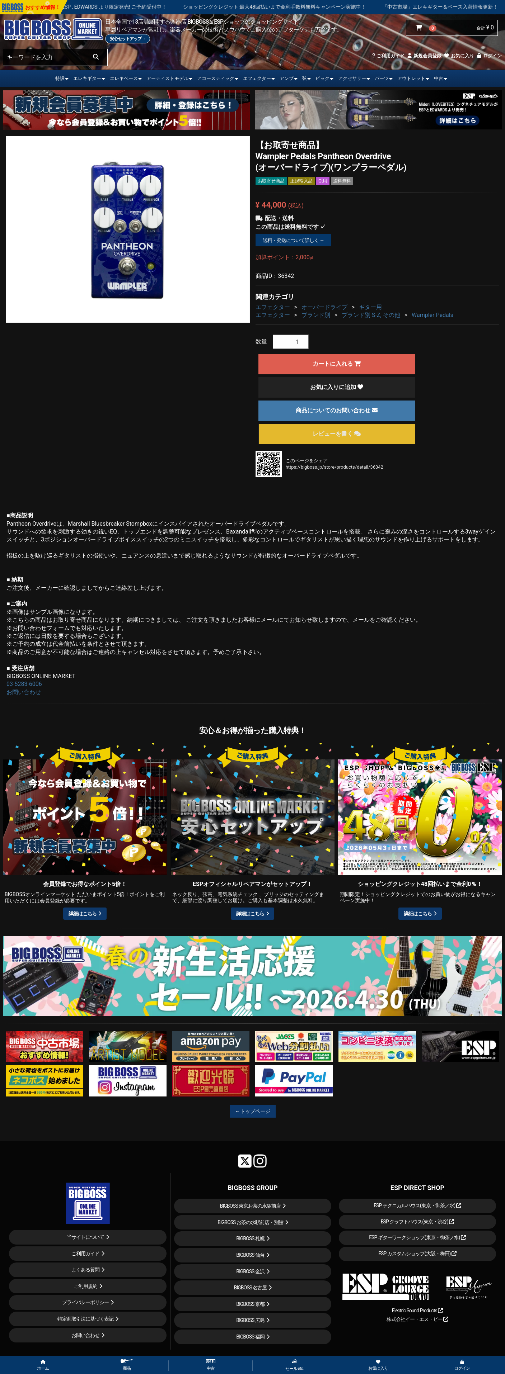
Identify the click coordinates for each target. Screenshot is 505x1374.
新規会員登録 (424, 55)
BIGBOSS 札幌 (250, 1238)
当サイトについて (85, 1237)
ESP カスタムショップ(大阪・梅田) (417, 1253)
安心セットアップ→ (127, 38)
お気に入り (459, 55)
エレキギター (87, 78)
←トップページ (252, 1111)
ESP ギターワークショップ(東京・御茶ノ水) (417, 1237)
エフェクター (257, 78)
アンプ (287, 78)
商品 (127, 1365)
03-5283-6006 (24, 684)
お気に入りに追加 (336, 387)
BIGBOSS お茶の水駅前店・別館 (250, 1222)
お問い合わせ (23, 692)
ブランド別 (315, 315)
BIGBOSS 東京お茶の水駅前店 (250, 1206)
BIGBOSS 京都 (250, 1304)
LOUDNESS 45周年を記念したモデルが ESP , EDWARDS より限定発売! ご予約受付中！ (117, 7)
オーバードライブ (324, 307)
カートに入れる (337, 363)
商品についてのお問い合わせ (337, 410)
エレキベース (124, 78)
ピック (322, 78)
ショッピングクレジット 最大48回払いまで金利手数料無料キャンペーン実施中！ (322, 7)
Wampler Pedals (432, 315)
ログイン (489, 55)
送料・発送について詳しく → (293, 240)
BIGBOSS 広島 (250, 1320)
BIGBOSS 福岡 (250, 1337)
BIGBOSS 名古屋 (250, 1287)
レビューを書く (337, 433)
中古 (438, 78)
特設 (60, 78)
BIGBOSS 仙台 (250, 1255)
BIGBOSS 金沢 (250, 1271)
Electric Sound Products (417, 1310)
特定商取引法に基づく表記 (85, 1319)
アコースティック (215, 78)
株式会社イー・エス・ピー (417, 1319)
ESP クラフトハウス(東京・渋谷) (417, 1221)
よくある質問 (85, 1270)
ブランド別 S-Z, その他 (371, 315)
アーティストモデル (167, 78)
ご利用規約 (85, 1286)
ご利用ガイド (388, 55)
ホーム (43, 1365)
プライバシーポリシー (85, 1302)
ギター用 (370, 307)
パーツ (382, 78)
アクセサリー (352, 78)
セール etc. (294, 1365)
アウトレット (411, 78)
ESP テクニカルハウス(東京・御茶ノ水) (417, 1205)
